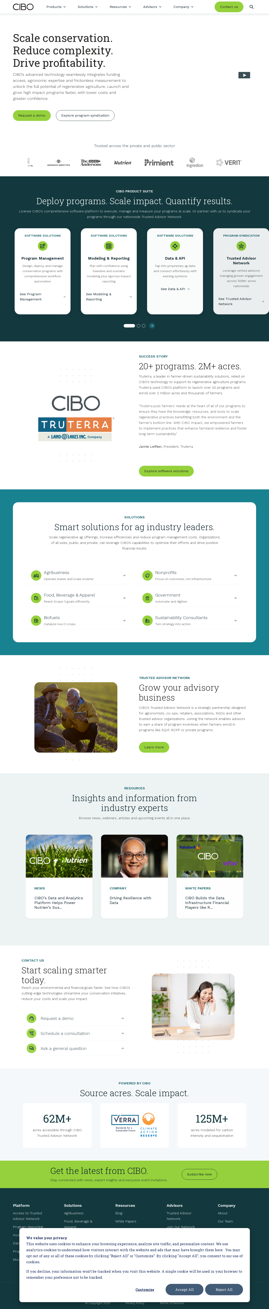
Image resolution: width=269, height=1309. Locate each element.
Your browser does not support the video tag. (197, 76)
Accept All (184, 1289)
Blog (118, 1217)
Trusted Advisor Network (179, 1219)
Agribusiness (74, 1217)
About (222, 1217)
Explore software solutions (166, 478)
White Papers (125, 1225)
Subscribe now (199, 1178)
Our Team (225, 1225)
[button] (129, 329)
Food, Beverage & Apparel (78, 1227)
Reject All (224, 1289)
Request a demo (31, 115)
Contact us (229, 7)
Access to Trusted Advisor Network (27, 1219)
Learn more (154, 756)
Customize (144, 1289)
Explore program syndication (85, 115)
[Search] (251, 7)
